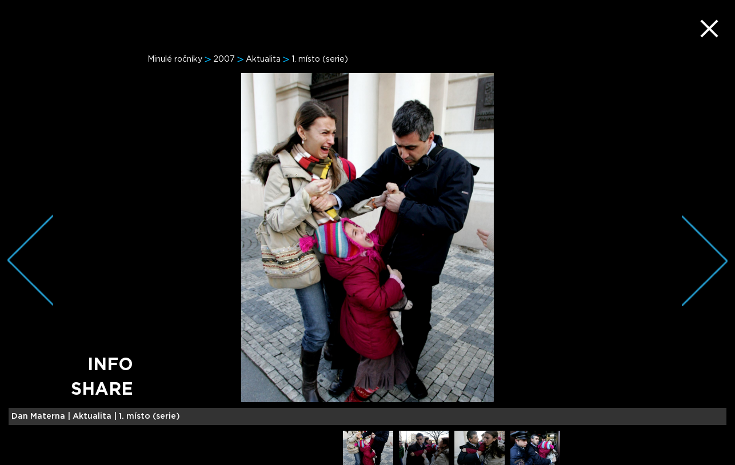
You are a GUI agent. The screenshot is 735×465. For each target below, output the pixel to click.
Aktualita (263, 59)
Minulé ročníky (174, 59)
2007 (224, 59)
